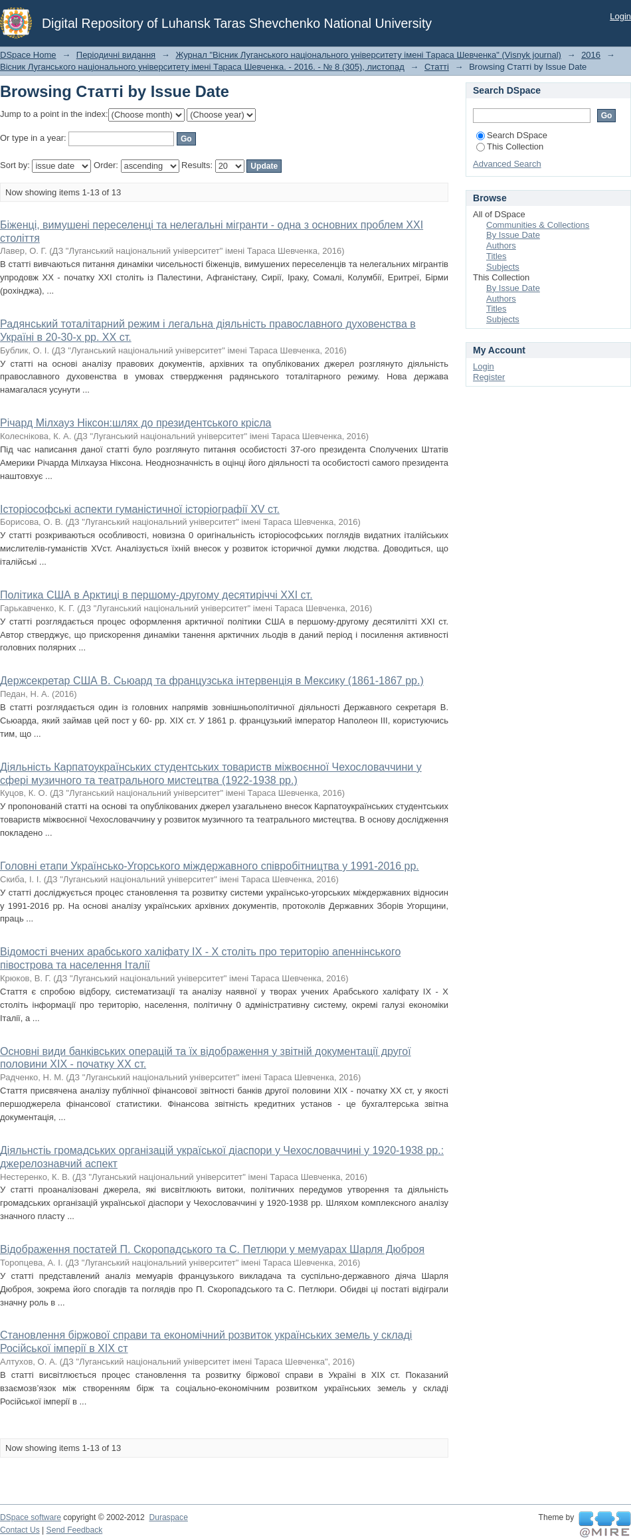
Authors (501, 245)
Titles (496, 256)
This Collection (509, 146)
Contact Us (20, 1530)
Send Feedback (74, 1530)
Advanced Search (507, 164)
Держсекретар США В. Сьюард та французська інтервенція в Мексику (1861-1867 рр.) (212, 680)
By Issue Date (513, 235)
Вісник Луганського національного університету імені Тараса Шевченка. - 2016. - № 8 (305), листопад (202, 67)
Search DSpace (511, 135)
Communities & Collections (537, 225)
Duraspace (168, 1517)
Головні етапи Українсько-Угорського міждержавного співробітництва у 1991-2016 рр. (209, 866)
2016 (590, 55)
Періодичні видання (115, 55)
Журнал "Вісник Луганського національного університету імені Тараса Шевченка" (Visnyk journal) (368, 55)
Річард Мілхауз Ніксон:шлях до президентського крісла (135, 423)
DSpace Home (28, 55)
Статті (436, 67)
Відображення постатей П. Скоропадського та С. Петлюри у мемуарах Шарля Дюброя (212, 1249)
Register (489, 377)
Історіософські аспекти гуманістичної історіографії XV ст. (140, 509)
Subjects (502, 267)
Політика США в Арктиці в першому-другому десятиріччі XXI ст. (156, 595)
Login (620, 16)
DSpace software (30, 1517)
